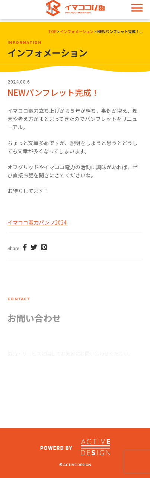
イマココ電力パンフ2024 (37, 222)
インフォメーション (76, 31)
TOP (52, 31)
